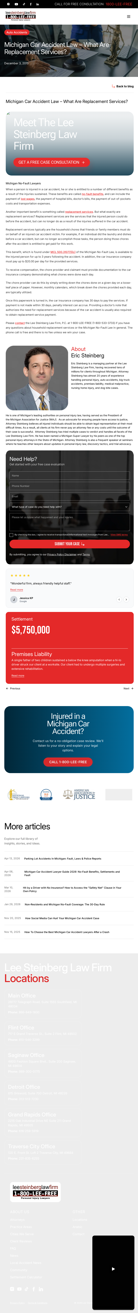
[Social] (12, 1289)
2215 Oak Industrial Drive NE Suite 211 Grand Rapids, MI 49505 (39, 1123)
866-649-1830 (29, 1012)
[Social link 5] (37, 4)
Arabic (77, 1227)
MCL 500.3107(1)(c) (62, 252)
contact (20, 323)
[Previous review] (119, 599)
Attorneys (17, 1220)
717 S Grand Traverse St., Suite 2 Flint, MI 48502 (42, 1034)
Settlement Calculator (26, 1277)
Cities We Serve (22, 1234)
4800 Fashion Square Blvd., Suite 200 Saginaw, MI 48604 (42, 1064)
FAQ (13, 1248)
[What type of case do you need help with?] (70, 507)
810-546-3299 (29, 1040)
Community (18, 1270)
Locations (80, 1220)
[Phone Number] (70, 486)
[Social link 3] (24, 4)
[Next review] (126, 599)
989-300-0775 (29, 1071)
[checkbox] (11, 535)
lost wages (27, 199)
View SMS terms (119, 534)
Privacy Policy (17, 1303)
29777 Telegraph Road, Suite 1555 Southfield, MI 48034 (42, 1004)
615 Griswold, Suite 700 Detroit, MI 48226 (37, 1093)
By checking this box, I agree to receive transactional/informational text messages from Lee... (62, 534)
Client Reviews (21, 1241)
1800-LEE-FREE (119, 4)
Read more (16, 589)
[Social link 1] (8, 4)
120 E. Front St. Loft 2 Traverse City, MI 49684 (40, 1153)
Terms (86, 554)
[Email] (70, 496)
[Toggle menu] (128, 16)
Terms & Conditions (37, 1303)
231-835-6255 (29, 1158)
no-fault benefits (92, 194)
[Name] (70, 475)
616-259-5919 (28, 1131)
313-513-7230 (29, 1099)
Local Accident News (25, 1263)
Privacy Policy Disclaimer (62, 554)
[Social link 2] (16, 4)
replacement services (79, 211)
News (14, 1255)
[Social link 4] (31, 4)
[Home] (21, 16)
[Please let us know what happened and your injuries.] (70, 522)
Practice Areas (21, 1227)
